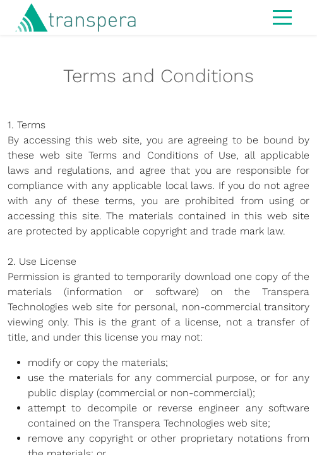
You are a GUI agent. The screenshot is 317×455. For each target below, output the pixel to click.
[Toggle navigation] (282, 16)
